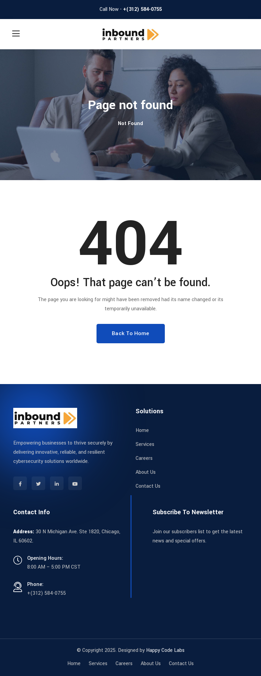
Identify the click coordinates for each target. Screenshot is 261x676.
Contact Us (148, 486)
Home (142, 430)
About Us (146, 472)
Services (145, 444)
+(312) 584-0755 (142, 9)
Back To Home (131, 333)
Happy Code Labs (165, 650)
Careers (144, 458)
